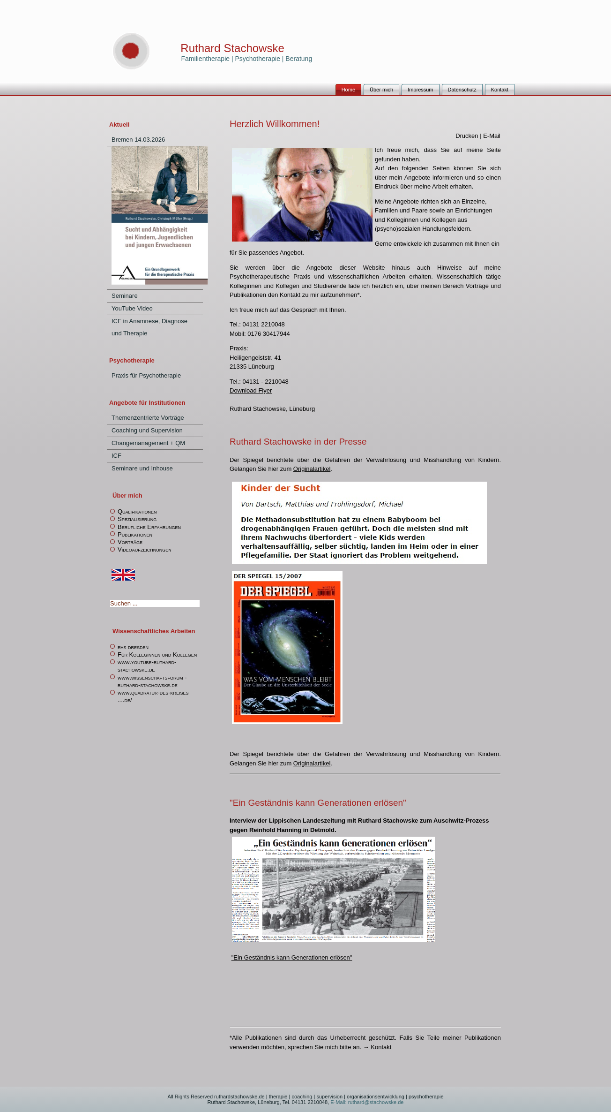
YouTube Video (132, 308)
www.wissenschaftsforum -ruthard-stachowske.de (152, 681)
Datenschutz (462, 89)
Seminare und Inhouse (142, 468)
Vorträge (130, 541)
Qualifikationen (137, 511)
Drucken (467, 135)
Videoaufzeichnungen (144, 549)
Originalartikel (311, 468)
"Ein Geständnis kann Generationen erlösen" (291, 957)
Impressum (420, 89)
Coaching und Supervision (147, 430)
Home (348, 89)
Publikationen (135, 534)
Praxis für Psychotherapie (146, 375)
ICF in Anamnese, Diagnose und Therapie (149, 327)
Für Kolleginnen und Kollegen (157, 654)
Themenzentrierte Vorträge (148, 417)
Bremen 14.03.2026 (138, 139)
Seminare (125, 295)
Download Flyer (251, 390)
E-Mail (491, 135)
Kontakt (499, 89)
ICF (116, 455)
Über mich (381, 89)
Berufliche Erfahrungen (149, 526)
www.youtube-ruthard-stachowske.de (147, 665)
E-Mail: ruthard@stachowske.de (366, 1102)
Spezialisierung (137, 518)
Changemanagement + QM (148, 442)
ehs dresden (133, 647)
